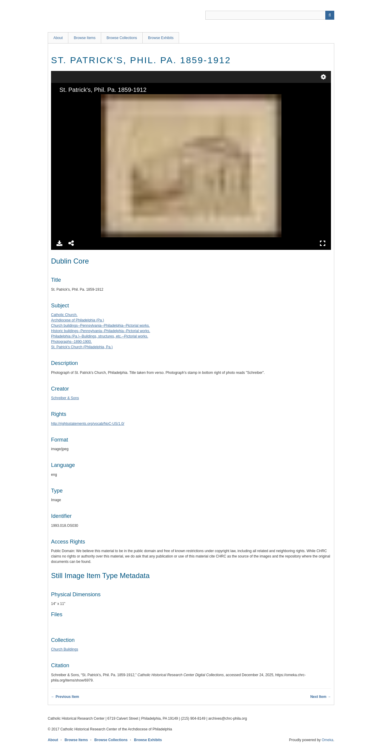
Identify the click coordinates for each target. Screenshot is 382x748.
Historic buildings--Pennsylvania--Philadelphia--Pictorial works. (100, 331)
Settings (323, 76)
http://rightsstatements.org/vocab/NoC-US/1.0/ (87, 424)
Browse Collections (122, 38)
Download (59, 243)
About (58, 38)
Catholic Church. (64, 315)
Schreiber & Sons (65, 398)
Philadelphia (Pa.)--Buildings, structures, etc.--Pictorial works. (99, 336)
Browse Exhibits (160, 38)
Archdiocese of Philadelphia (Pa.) (77, 320)
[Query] (269, 15)
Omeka (327, 740)
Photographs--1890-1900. (71, 342)
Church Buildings (64, 649)
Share (71, 243)
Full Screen (322, 243)
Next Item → (320, 697)
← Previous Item (65, 697)
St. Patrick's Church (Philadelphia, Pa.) (82, 347)
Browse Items (85, 38)
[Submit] (329, 15)
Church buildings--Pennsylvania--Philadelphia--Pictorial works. (100, 325)
